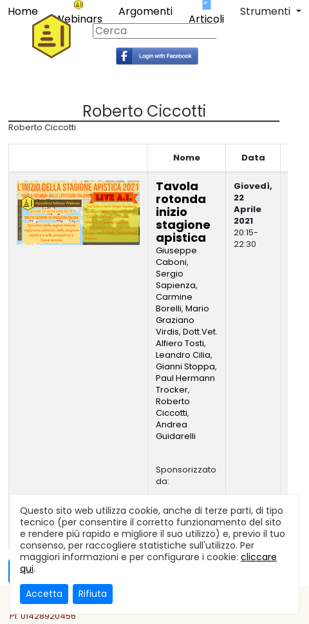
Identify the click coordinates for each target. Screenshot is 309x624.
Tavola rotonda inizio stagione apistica (183, 212)
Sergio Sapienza (176, 279)
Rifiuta (93, 593)
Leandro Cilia (183, 355)
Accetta (44, 593)
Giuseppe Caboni (176, 256)
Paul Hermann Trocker (185, 384)
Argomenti (145, 11)
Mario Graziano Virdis (182, 320)
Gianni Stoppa (185, 366)
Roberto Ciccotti (173, 407)
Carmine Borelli (174, 303)
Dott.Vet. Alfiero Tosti (187, 337)
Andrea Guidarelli (176, 430)
